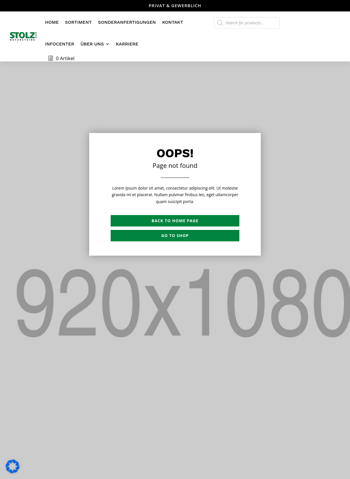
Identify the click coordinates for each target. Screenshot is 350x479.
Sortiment (78, 22)
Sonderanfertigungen (127, 22)
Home (52, 22)
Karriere (127, 44)
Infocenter (59, 44)
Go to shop (175, 235)
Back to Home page (175, 220)
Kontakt (172, 22)
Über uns (92, 44)
